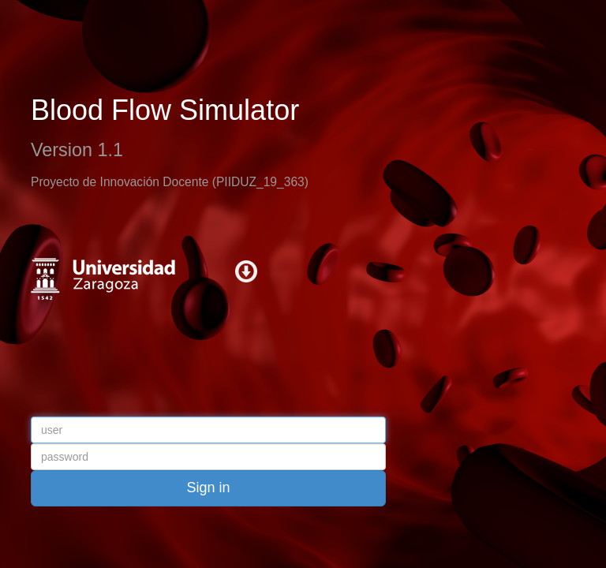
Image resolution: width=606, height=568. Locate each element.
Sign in (208, 487)
